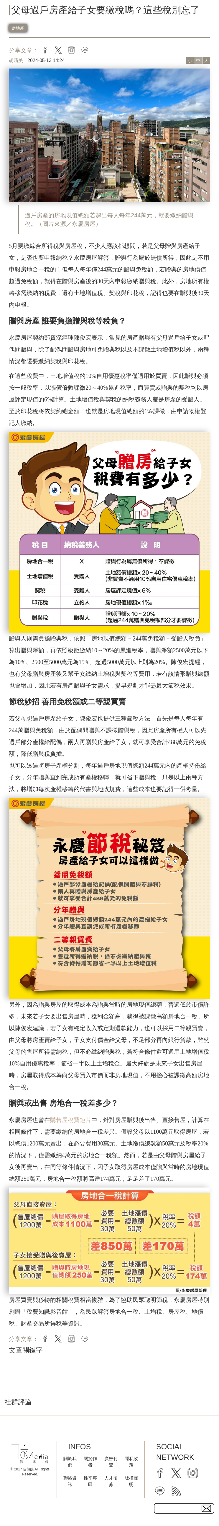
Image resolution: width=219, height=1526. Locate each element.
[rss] (176, 1491)
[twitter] (176, 1473)
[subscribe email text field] (184, 1508)
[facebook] (160, 1473)
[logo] (30, 1454)
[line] (160, 1491)
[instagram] (193, 1473)
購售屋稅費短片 (70, 1120)
